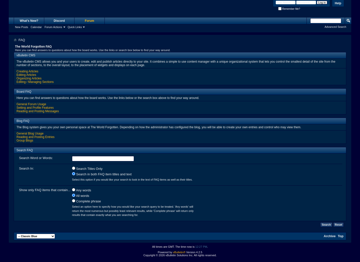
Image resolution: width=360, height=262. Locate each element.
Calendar (36, 27)
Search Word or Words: (36, 158)
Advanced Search (335, 26)
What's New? (29, 21)
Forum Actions (53, 27)
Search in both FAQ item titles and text (102, 174)
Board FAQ (23, 91)
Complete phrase (86, 201)
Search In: (26, 168)
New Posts (21, 27)
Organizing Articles (29, 78)
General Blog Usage (30, 133)
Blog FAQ (22, 121)
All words (80, 196)
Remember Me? (289, 9)
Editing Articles (26, 75)
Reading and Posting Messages (37, 111)
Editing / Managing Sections (35, 82)
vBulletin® (179, 252)
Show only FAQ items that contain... (44, 190)
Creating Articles (27, 71)
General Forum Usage (31, 104)
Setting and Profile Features (35, 107)
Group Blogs (24, 140)
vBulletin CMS (25, 55)
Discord (59, 21)
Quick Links (75, 27)
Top (341, 236)
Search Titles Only (87, 169)
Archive (330, 236)
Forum (89, 21)
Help (338, 3)
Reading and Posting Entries (35, 137)
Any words (81, 190)
